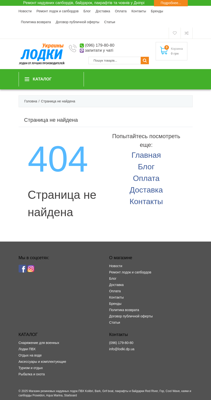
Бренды (157, 11)
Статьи (109, 22)
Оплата (121, 11)
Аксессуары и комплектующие (42, 362)
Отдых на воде (30, 355)
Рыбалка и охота (32, 374)
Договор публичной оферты (77, 22)
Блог (87, 11)
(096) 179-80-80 (99, 45)
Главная (146, 155)
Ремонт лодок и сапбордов (57, 11)
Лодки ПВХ (27, 349)
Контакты (138, 11)
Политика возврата (36, 22)
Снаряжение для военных (39, 343)
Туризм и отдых (31, 368)
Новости (25, 11)
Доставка (102, 11)
